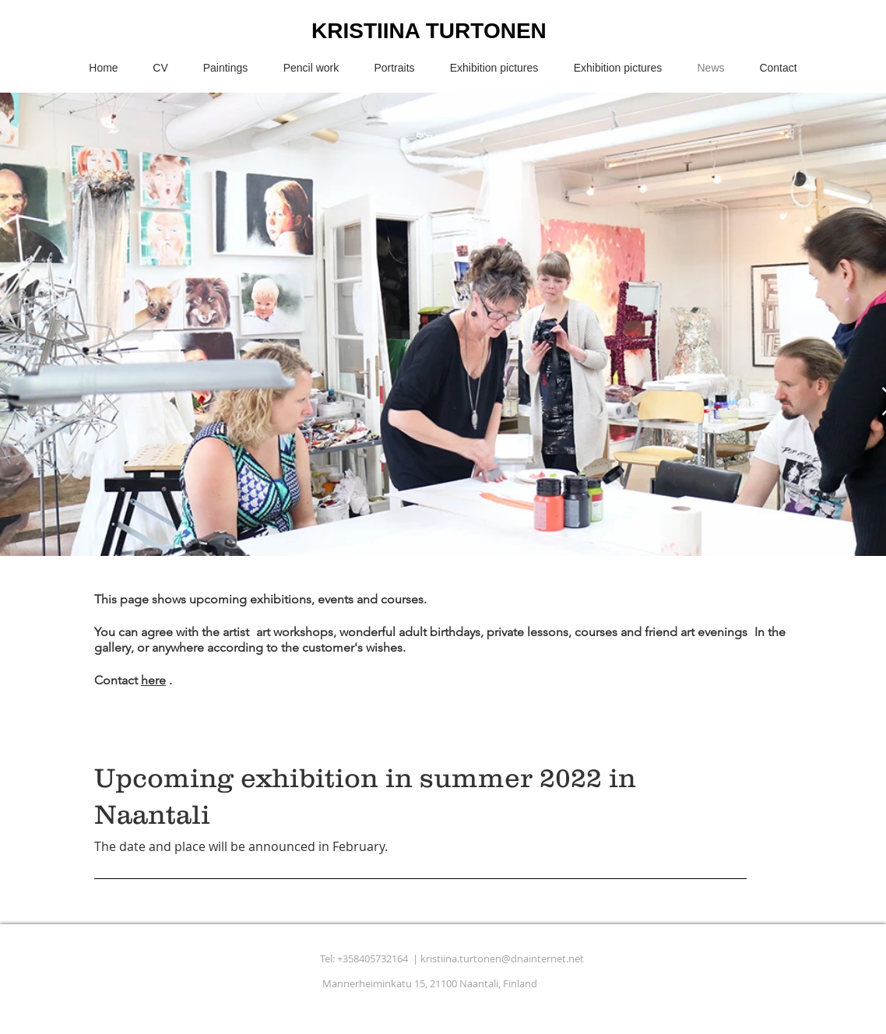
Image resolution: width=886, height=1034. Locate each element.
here (153, 680)
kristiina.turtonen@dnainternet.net (502, 958)
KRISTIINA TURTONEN (429, 31)
